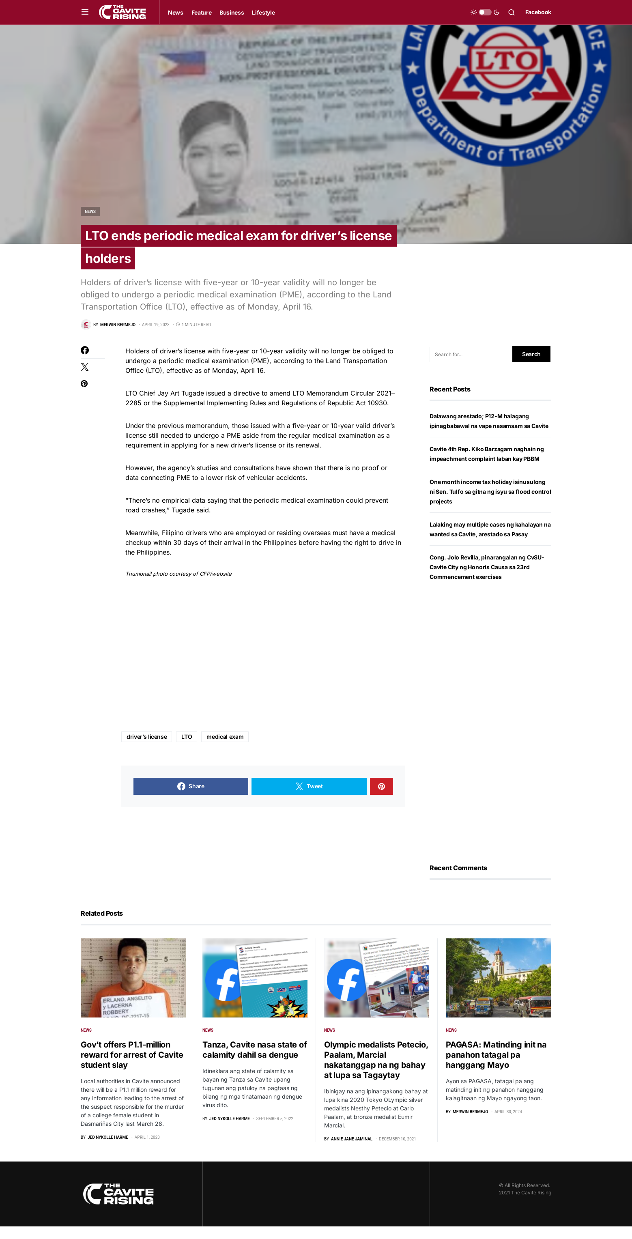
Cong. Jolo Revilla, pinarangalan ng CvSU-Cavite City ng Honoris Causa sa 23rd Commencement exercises (487, 580)
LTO (186, 749)
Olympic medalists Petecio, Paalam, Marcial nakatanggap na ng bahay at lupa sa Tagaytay (376, 1072)
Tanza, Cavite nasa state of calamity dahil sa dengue (254, 1062)
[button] (85, 12)
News (90, 211)
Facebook (538, 12)
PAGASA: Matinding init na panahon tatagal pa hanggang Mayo (496, 1068)
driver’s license (147, 749)
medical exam (224, 749)
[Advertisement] (263, 668)
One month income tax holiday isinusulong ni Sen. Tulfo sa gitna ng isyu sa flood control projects (490, 504)
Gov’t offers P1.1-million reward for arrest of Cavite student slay (132, 1067)
